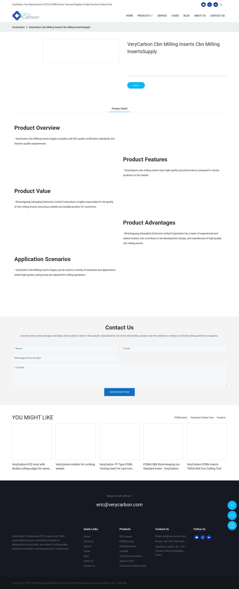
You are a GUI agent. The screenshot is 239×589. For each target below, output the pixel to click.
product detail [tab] (119, 108)
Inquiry (136, 85)
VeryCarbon (18, 27)
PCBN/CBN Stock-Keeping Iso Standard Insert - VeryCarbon (161, 466)
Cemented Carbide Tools (202, 417)
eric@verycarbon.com (119, 504)
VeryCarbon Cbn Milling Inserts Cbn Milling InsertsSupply (59, 27)
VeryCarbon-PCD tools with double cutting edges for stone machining (30, 467)
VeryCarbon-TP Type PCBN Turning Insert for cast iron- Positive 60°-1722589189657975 (119, 467)
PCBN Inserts (181, 417)
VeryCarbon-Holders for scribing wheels (75, 466)
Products (221, 417)
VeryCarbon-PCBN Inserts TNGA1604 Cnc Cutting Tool (204, 466)
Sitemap (122, 583)
